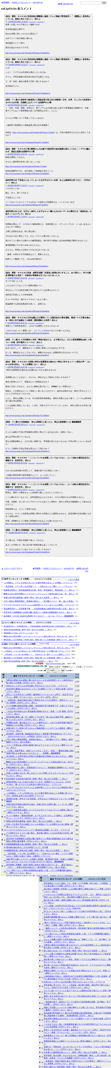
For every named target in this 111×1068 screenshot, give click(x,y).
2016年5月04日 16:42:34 (17, 154)
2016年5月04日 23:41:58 (17, 367)
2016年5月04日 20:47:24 (17, 323)
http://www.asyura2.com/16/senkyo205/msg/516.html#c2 (27, 174)
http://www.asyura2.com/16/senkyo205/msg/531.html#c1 (27, 415)
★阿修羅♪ (5, 2)
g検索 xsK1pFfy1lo (65, 4)
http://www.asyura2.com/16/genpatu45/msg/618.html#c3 (27, 355)
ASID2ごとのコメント (21, 2)
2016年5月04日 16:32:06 (17, 105)
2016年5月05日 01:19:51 (17, 490)
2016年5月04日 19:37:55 (17, 278)
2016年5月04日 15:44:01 (18, 22)
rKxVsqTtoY (32, 22)
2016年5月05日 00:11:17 (18, 425)
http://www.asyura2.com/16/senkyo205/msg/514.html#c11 (27, 53)
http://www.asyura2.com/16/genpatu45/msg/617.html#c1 (27, 142)
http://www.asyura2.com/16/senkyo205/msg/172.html (33, 132)
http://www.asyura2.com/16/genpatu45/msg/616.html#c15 (27, 552)
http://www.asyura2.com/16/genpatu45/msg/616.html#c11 (27, 451)
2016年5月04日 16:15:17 (18, 65)
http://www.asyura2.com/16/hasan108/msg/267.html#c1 (26, 205)
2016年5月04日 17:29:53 (17, 217)
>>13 (7, 68)
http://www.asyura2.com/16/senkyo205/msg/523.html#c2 (27, 333)
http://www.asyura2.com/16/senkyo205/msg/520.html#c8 (27, 311)
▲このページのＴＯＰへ (12, 568)
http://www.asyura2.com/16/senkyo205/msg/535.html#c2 (27, 478)
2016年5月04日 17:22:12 (17, 185)
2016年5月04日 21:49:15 (17, 345)
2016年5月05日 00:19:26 (17, 463)
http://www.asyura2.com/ (55, 663)
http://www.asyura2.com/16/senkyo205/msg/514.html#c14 (27, 93)
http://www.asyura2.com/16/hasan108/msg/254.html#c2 (26, 266)
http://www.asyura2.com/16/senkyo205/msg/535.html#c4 (27, 524)
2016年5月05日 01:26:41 (18, 533)
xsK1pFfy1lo (38, 2)
